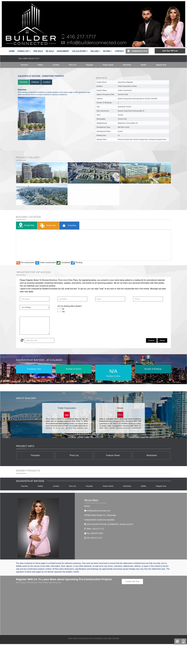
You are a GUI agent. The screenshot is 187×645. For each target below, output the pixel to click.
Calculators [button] (80, 51)
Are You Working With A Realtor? (69, 306)
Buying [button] (107, 51)
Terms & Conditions (95, 639)
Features (35, 82)
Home (12, 51)
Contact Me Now (132, 582)
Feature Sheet (108, 65)
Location (55, 65)
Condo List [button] (24, 51)
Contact (119, 51)
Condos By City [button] (137, 51)
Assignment (63, 51)
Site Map (116, 639)
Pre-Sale (38, 51)
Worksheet (127, 65)
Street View (47, 226)
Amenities (68, 226)
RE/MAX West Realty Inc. (100, 516)
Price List (72, 65)
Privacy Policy (83, 639)
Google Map (25, 226)
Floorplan (89, 65)
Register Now (161, 65)
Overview (24, 65)
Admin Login (72, 639)
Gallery (40, 65)
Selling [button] (95, 51)
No (63, 309)
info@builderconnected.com (98, 512)
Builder (143, 65)
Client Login (107, 639)
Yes (63, 312)
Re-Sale (50, 51)
